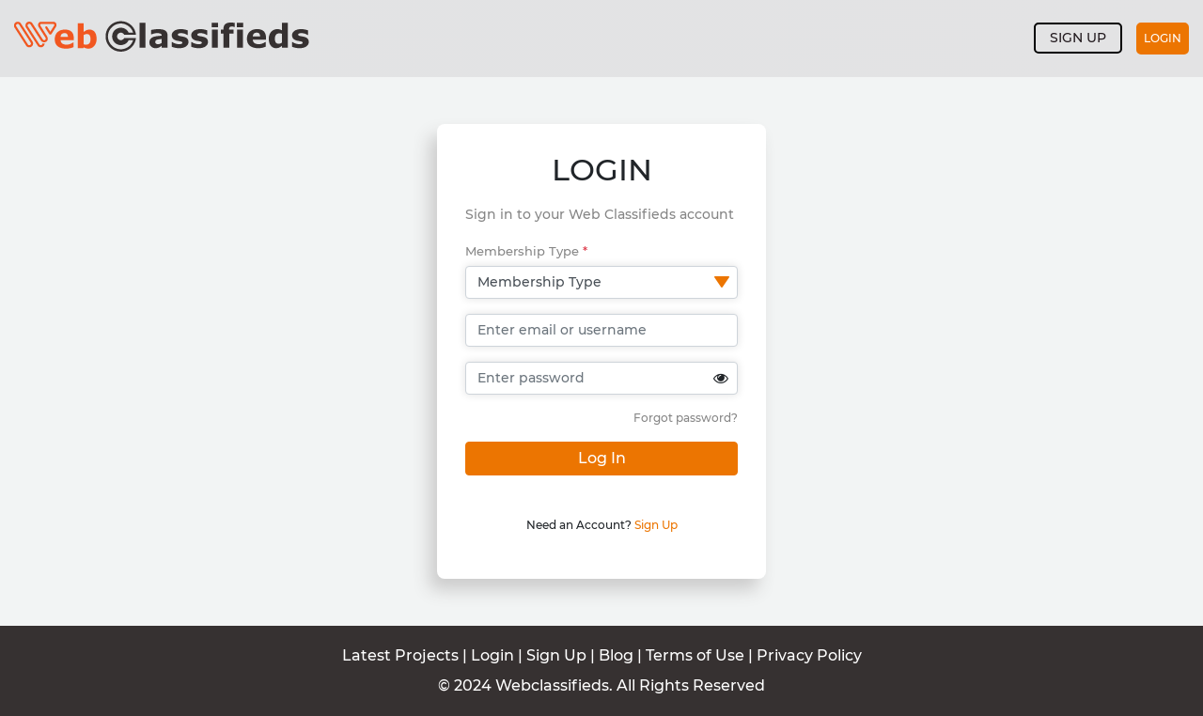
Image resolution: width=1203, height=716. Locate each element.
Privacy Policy (809, 655)
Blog (616, 655)
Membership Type (526, 250)
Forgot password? (685, 418)
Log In (602, 458)
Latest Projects (400, 655)
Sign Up (656, 525)
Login (1162, 38)
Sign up (1078, 37)
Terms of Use (697, 655)
